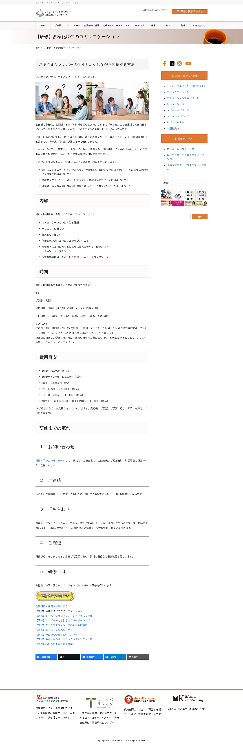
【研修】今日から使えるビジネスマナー (57, 634)
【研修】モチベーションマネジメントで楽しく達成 (64, 616)
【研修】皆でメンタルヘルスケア (54, 630)
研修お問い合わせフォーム (50, 460)
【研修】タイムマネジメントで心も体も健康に (61, 625)
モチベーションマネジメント (183, 98)
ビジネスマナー (175, 122)
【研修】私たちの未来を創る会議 (54, 644)
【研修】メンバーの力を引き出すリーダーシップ (62, 620)
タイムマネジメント (178, 110)
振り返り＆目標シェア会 (180, 149)
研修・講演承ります (190, 11)
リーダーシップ (175, 104)
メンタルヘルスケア (178, 116)
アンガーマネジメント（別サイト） (186, 86)
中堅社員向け (174, 128)
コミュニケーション (178, 92)
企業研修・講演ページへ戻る (51, 606)
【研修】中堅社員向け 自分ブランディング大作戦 (63, 639)
